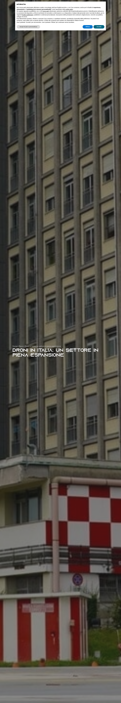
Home (14, 346)
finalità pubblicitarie (27, 15)
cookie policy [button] (69, 9)
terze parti (46, 11)
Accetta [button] (99, 26)
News (21, 346)
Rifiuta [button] (88, 26)
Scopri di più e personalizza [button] (28, 26)
